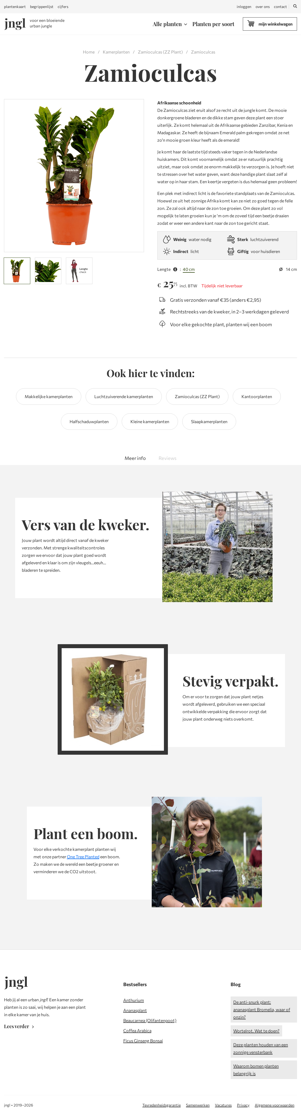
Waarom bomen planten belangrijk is (256, 1069)
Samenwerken (198, 1105)
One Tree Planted (83, 856)
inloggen (244, 6)
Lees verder (20, 1026)
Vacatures (223, 1105)
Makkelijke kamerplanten (49, 396)
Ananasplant (135, 1010)
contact (280, 6)
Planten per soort (213, 23)
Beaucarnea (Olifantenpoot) (149, 1020)
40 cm (189, 269)
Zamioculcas (203, 51)
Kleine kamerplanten (149, 421)
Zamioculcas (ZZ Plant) (160, 51)
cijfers (63, 6)
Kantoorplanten (256, 396)
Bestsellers (135, 984)
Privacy (243, 1105)
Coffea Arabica (137, 1030)
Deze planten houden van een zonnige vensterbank (260, 1048)
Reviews (167, 458)
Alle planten (167, 23)
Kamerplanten (116, 51)
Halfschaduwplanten (89, 421)
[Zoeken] (295, 6)
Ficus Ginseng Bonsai (143, 1040)
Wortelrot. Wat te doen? (256, 1030)
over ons (263, 6)
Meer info (135, 458)
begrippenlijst (41, 6)
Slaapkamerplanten (209, 421)
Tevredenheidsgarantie (161, 1105)
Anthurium (133, 1000)
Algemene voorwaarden (274, 1105)
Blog (236, 984)
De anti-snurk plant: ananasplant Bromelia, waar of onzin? (261, 1009)
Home (89, 51)
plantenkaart (15, 6)
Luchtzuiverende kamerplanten (123, 396)
